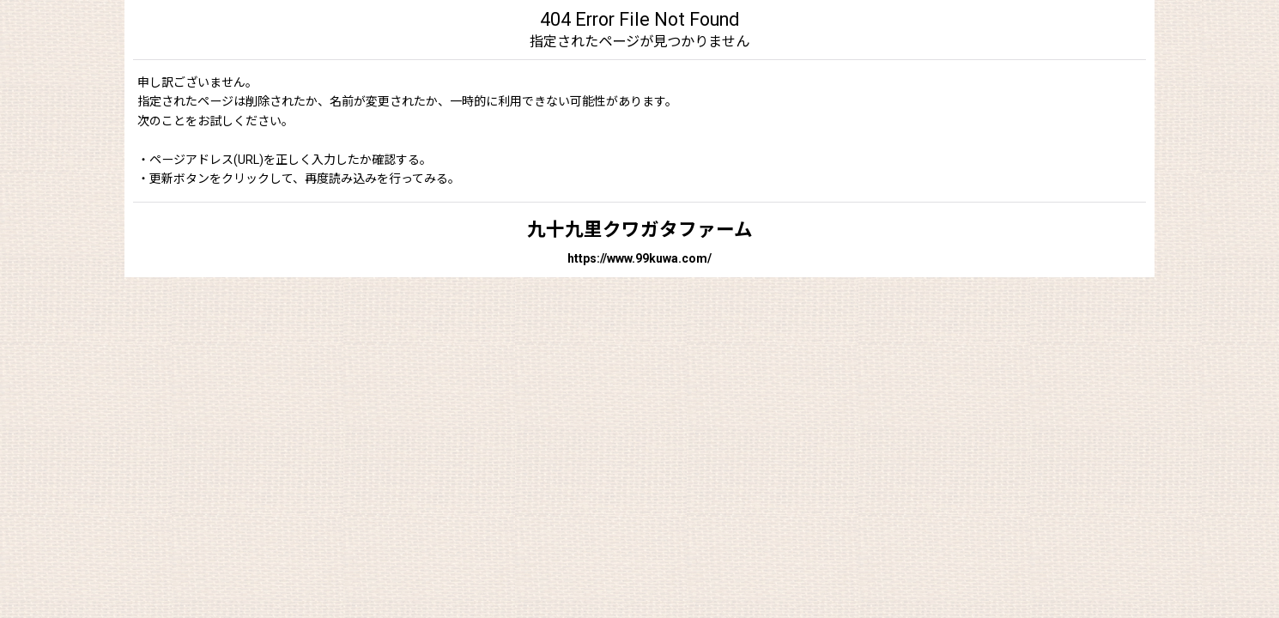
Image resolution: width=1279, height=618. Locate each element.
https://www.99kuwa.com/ (639, 258)
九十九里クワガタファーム (640, 229)
